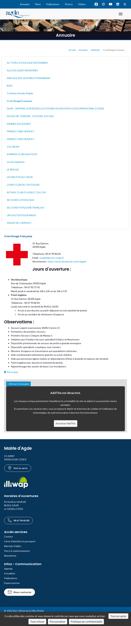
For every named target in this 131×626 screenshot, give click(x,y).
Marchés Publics (12, 546)
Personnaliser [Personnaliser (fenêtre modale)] (58, 621)
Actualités (9, 573)
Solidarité (95, 50)
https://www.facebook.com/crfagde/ (67, 261)
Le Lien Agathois (16, 161)
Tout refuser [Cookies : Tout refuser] (37, 621)
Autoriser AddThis (66, 423)
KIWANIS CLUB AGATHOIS (22, 154)
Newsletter (10, 555)
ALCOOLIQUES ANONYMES (22, 70)
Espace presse (12, 582)
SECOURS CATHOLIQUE (20, 199)
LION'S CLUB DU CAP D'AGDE (23, 184)
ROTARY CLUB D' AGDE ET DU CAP (26, 192)
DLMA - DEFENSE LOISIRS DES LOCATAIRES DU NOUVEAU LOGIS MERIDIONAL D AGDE (55, 108)
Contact (8, 536)
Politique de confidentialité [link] (86, 621)
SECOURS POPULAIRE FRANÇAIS (25, 207)
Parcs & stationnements (17, 550)
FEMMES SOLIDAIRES (19, 123)
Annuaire (25, 4)
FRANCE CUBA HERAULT (20, 131)
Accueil (72, 50)
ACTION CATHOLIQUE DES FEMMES (27, 62)
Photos (69, 4)
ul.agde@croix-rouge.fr (52, 257)
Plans (38, 4)
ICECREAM (13, 146)
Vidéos (82, 4)
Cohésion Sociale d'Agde (20, 93)
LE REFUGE (13, 169)
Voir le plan (11, 372)
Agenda (8, 568)
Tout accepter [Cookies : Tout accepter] (118, 616)
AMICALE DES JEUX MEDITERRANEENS (28, 78)
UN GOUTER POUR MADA (21, 215)
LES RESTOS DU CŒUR (20, 177)
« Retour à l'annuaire (18, 383)
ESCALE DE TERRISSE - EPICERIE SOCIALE (30, 116)
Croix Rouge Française (19, 100)
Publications (52, 4)
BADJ (10, 85)
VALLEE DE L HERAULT (19, 222)
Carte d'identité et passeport (19, 541)
